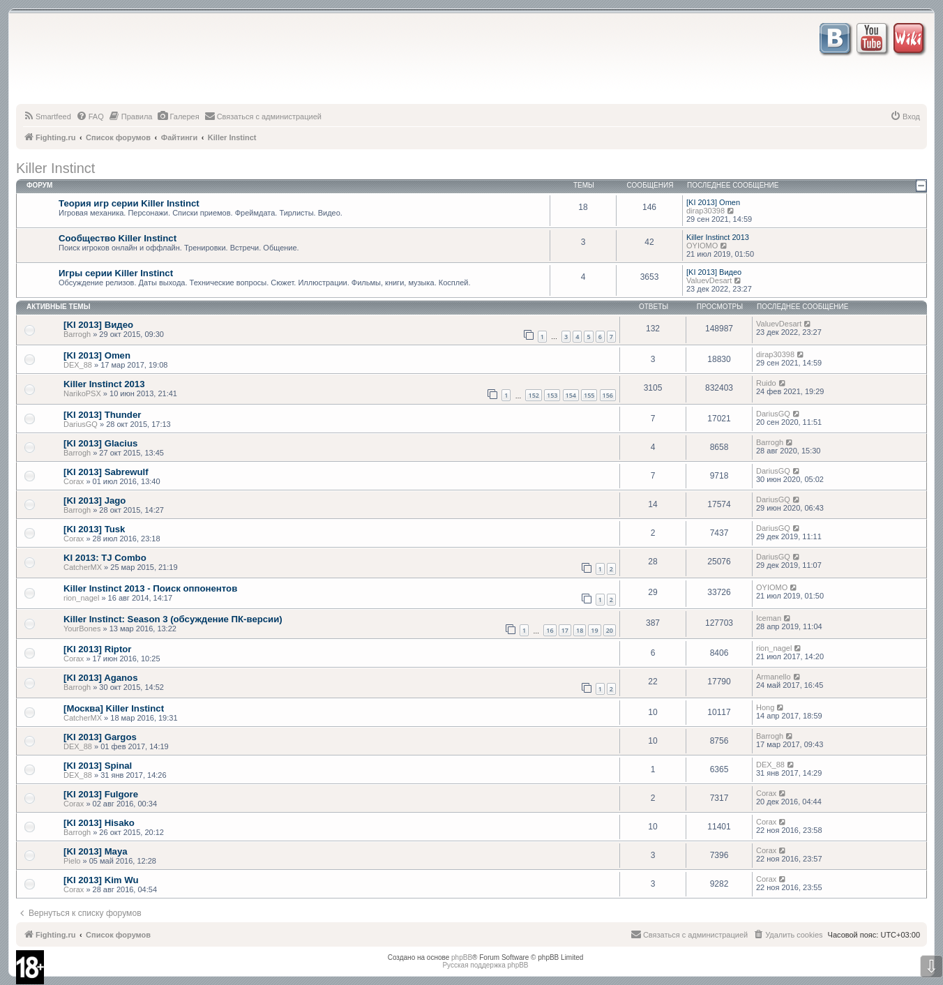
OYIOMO (702, 245)
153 (552, 395)
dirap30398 (705, 210)
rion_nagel (81, 598)
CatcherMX (82, 567)
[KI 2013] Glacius (100, 443)
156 (608, 395)
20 (609, 630)
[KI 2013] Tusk (94, 529)
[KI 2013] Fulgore (100, 794)
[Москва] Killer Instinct (113, 708)
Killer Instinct (55, 168)
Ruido (766, 383)
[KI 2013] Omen (713, 202)
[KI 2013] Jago (94, 500)
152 (533, 395)
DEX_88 (77, 365)
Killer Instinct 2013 (717, 237)
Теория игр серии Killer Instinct (129, 203)
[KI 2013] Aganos (100, 677)
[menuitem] (47, 116)
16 (549, 630)
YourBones (81, 628)
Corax (73, 481)
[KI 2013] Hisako (99, 823)
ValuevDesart (709, 280)
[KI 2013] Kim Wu (100, 880)
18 (579, 630)
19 (594, 630)
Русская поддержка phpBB (485, 965)
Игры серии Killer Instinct (116, 273)
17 (564, 630)
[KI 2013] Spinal (97, 765)
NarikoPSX (82, 393)
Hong (765, 707)
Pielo (71, 861)
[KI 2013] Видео (713, 272)
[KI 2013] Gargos (100, 737)
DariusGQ (80, 424)
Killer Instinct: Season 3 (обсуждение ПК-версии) (172, 619)
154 (571, 395)
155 (589, 395)
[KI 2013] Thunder (102, 414)
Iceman (768, 618)
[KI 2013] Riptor (97, 649)
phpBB (461, 957)
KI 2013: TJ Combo (104, 557)
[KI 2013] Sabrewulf (106, 472)
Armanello (773, 676)
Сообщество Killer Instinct (117, 238)
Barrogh (77, 334)
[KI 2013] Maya (95, 851)
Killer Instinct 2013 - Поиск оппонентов (150, 588)
